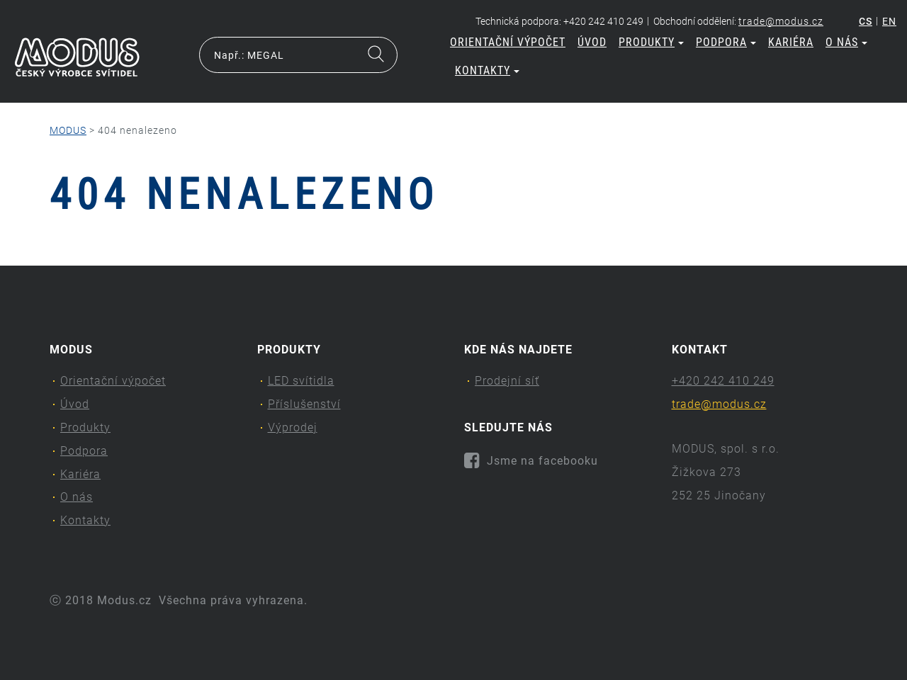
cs (865, 21)
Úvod (592, 42)
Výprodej (292, 427)
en (889, 21)
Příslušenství (304, 404)
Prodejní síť (507, 380)
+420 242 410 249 (723, 380)
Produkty (651, 42)
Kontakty (487, 70)
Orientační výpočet (507, 42)
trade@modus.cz (780, 21)
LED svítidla (301, 380)
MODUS (68, 130)
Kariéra (790, 42)
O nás (846, 42)
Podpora (726, 42)
